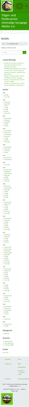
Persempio (17, 389)
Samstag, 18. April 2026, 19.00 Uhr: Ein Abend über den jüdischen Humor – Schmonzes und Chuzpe (14, 65)
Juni (5, 107)
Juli (5, 106)
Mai (5, 109)
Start (3, 44)
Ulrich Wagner (7, 343)
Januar (6, 97)
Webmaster (7, 341)
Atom (7, 352)
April (5, 95)
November (7, 118)
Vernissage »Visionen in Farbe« (21, 372)
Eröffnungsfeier (22, 367)
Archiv (8, 44)
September (7, 134)
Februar (6, 113)
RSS (4, 352)
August (6, 104)
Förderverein (8, 364)
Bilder (5, 333)
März (5, 179)
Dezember (6, 247)
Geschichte (7, 359)
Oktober (6, 102)
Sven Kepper (7, 345)
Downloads (8, 379)
